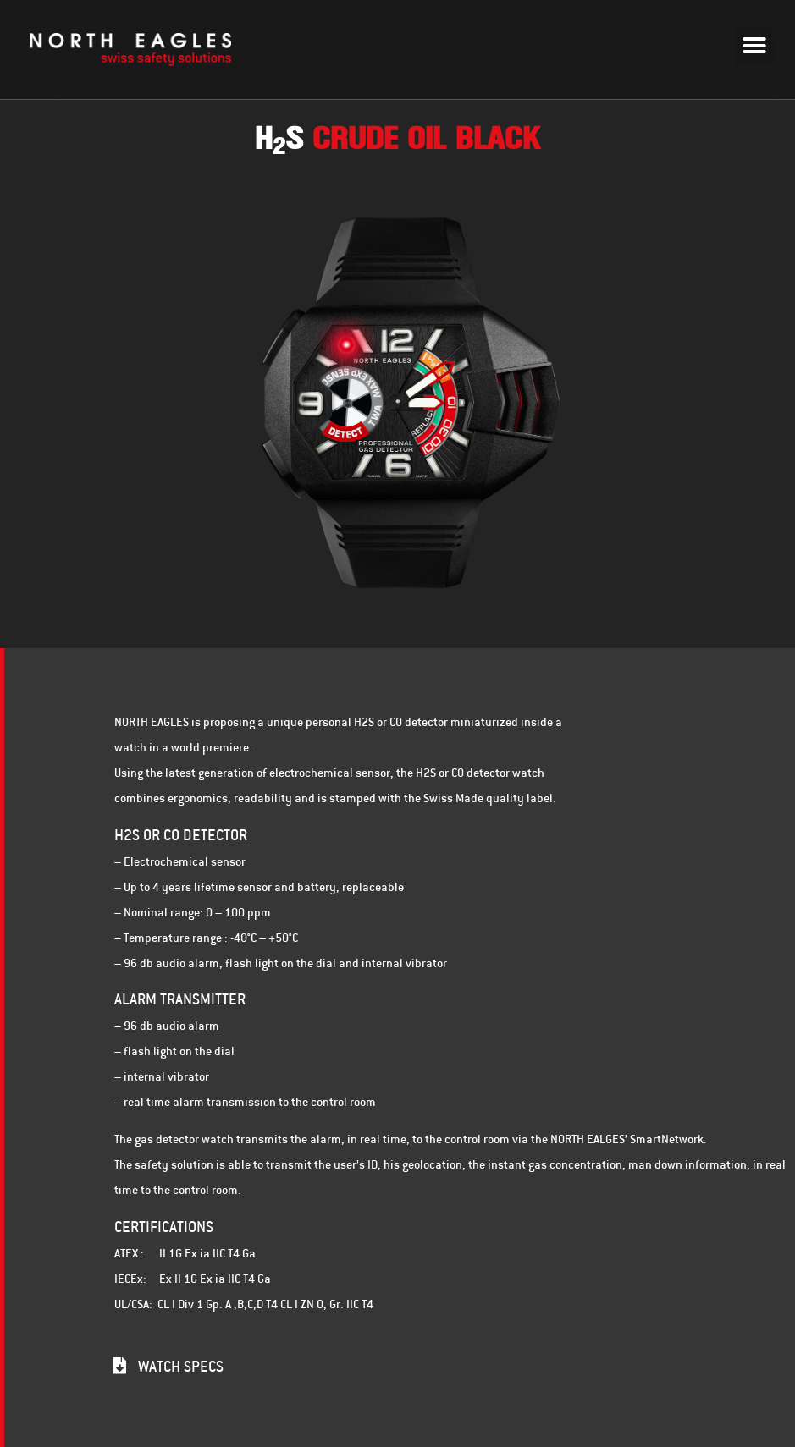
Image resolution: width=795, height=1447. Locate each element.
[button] (755, 45)
